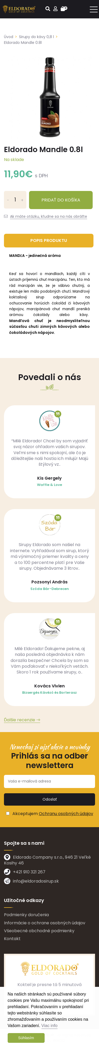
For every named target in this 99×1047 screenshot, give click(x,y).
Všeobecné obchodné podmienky (39, 931)
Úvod (8, 36)
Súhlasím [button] (26, 1038)
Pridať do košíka (60, 200)
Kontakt (12, 939)
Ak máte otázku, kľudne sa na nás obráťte (48, 216)
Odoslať (50, 799)
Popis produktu (48, 240)
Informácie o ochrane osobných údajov (44, 923)
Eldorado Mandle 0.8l (23, 42)
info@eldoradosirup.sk (36, 881)
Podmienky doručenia (26, 915)
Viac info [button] (49, 1025)
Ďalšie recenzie (19, 720)
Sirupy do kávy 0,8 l (36, 36)
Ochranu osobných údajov (66, 814)
